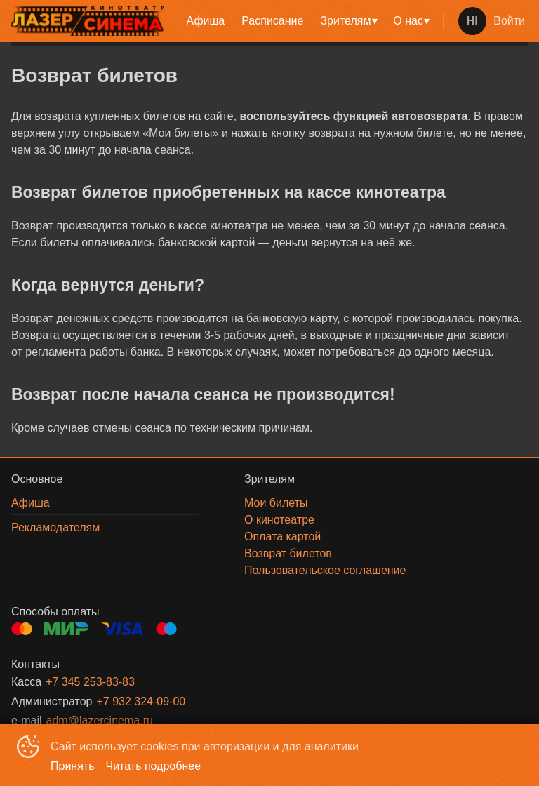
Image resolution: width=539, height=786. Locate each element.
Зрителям (345, 21)
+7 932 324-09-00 (140, 701)
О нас (408, 21)
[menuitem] (206, 21)
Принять (73, 766)
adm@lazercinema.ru (99, 720)
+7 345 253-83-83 (90, 682)
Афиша (206, 21)
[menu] (306, 21)
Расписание (272, 21)
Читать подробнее (153, 766)
